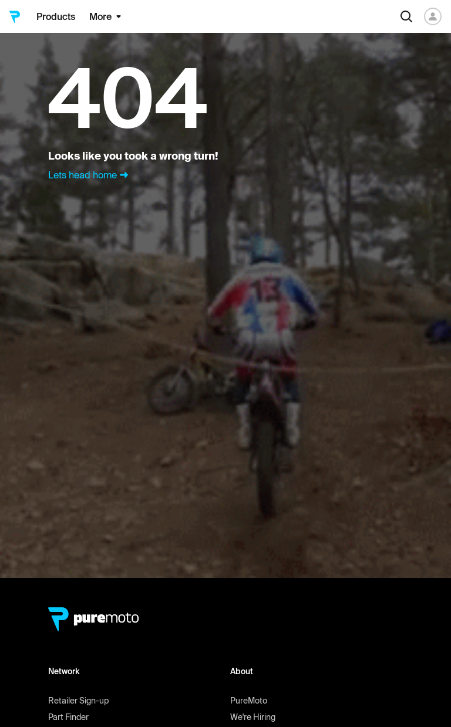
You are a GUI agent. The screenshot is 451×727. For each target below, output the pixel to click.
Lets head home (89, 175)
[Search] (406, 16)
